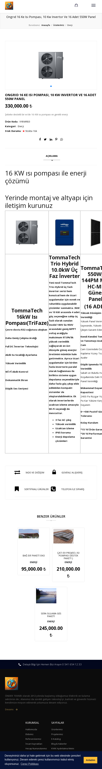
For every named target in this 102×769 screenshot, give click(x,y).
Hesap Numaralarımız (36, 689)
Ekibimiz (29, 675)
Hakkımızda (31, 670)
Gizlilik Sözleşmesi (60, 698)
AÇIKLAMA (52, 155)
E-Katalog (56, 679)
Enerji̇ (21, 126)
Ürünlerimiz (57, 670)
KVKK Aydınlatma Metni (62, 689)
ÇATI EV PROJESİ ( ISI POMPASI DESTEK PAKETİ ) (51, 555)
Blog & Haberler (59, 684)
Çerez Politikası (58, 694)
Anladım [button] (90, 760)
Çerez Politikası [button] (30, 764)
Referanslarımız (33, 679)
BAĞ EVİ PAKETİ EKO (25, 556)
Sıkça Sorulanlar (34, 694)
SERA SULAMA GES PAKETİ (76, 556)
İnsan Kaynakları (34, 684)
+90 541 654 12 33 (19, 712)
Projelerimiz (57, 675)
